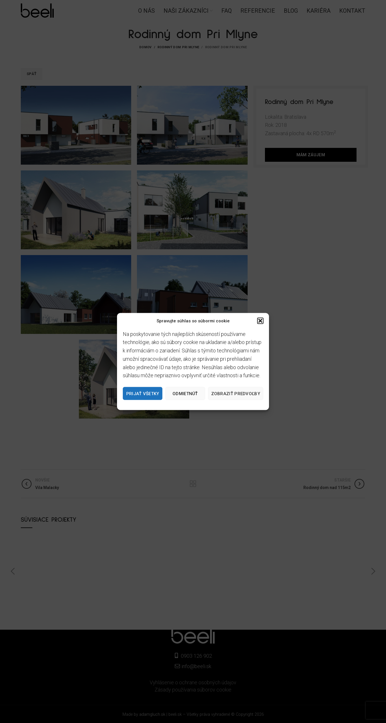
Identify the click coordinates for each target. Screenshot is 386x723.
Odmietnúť (185, 393)
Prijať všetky (142, 393)
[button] (260, 321)
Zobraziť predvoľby (235, 393)
